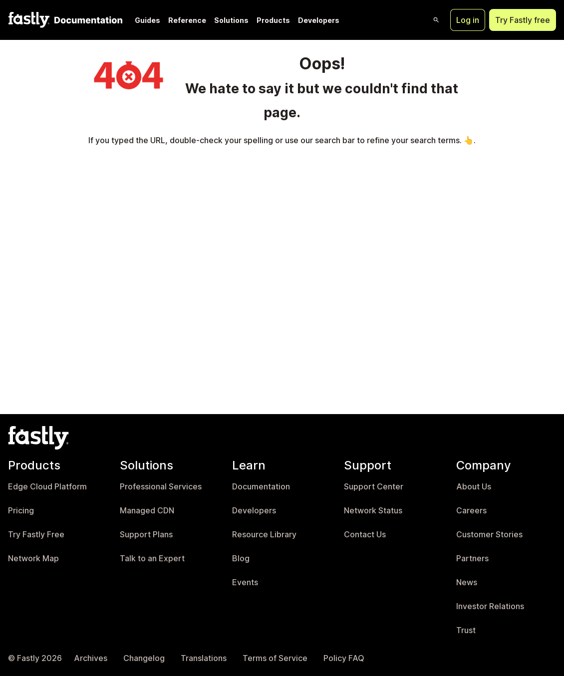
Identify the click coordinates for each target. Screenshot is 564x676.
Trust (466, 630)
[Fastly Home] (29, 20)
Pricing (21, 510)
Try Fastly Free (36, 534)
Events (245, 582)
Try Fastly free (522, 20)
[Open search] (436, 20)
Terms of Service (275, 658)
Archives (90, 658)
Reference (187, 20)
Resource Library (264, 534)
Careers (471, 510)
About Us (473, 486)
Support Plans (146, 534)
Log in (467, 20)
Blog (241, 558)
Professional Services (161, 486)
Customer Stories (489, 534)
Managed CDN (147, 510)
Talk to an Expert (152, 558)
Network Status (373, 510)
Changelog (144, 658)
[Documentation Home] (86, 20)
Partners (472, 558)
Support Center (373, 486)
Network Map (33, 558)
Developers (318, 20)
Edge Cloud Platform (47, 486)
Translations (204, 658)
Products (273, 20)
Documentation (261, 486)
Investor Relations (490, 606)
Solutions (231, 20)
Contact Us (365, 534)
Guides (147, 20)
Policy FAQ (343, 658)
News (466, 582)
